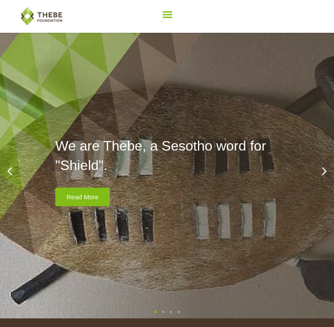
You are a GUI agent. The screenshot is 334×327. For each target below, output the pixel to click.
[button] (167, 14)
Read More (83, 197)
